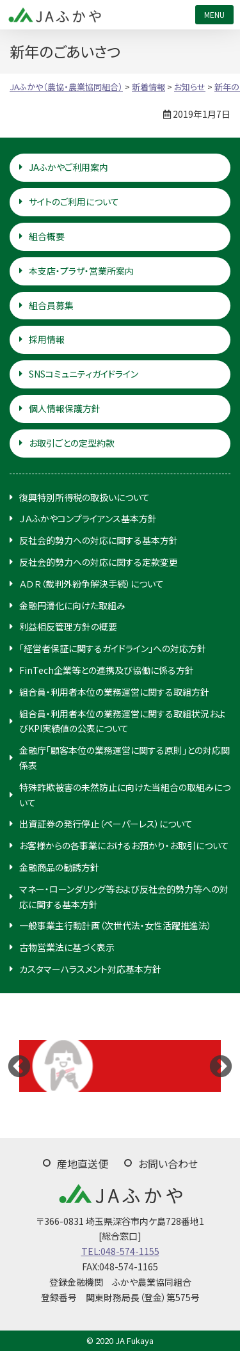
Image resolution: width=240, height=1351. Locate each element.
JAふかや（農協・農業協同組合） (54, 14)
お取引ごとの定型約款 (72, 442)
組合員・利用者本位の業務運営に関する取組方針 (114, 691)
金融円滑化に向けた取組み (72, 605)
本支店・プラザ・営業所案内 (81, 270)
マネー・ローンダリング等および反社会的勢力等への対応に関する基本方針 (123, 897)
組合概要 (47, 236)
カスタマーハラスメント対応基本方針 (90, 969)
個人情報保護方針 (64, 408)
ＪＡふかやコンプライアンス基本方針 (88, 518)
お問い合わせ (168, 1163)
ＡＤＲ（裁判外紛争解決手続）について (91, 583)
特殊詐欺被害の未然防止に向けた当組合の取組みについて (124, 795)
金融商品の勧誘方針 (59, 867)
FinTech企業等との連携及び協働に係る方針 (106, 670)
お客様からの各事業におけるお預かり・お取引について (124, 845)
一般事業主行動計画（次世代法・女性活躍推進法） (115, 925)
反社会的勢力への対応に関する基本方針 (98, 540)
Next (221, 1065)
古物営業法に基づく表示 (67, 947)
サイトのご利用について (74, 201)
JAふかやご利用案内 (68, 167)
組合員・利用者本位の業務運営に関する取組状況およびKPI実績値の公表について (122, 721)
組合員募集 (51, 305)
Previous (19, 1065)
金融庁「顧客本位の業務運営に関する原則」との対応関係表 (124, 758)
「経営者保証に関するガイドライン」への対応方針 (112, 648)
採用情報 (47, 339)
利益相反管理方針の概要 (68, 626)
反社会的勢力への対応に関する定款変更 (98, 562)
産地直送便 (82, 1163)
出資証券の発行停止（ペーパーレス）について (106, 823)
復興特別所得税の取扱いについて (84, 497)
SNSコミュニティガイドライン (83, 373)
